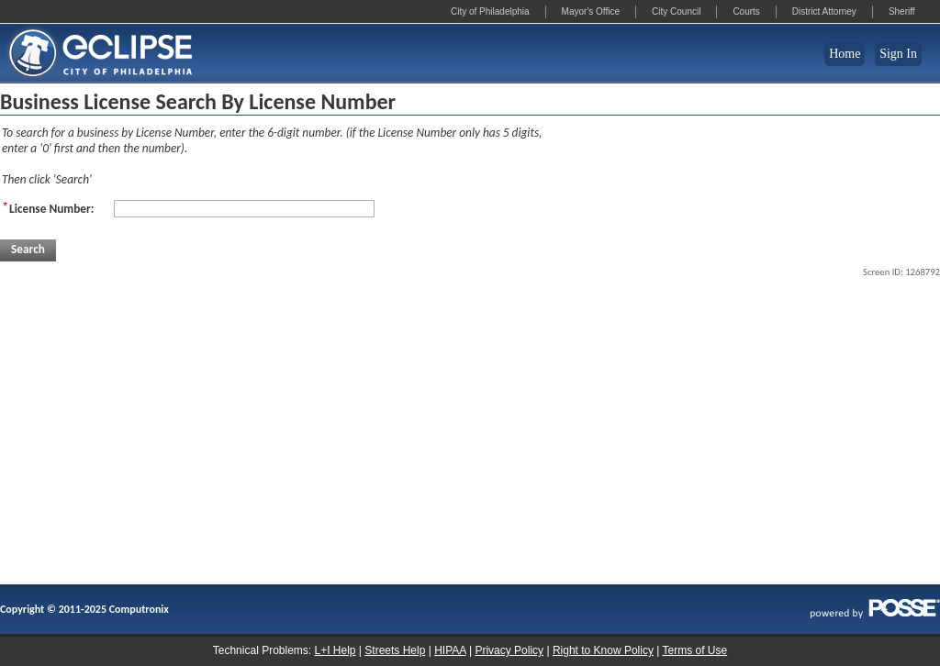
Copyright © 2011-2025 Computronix (84, 609)
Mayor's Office (591, 11)
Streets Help (394, 650)
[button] (28, 250)
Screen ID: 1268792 (901, 272)
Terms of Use (695, 650)
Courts (746, 11)
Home (844, 54)
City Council (676, 11)
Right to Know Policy (603, 650)
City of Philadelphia (490, 11)
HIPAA (449, 650)
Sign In (898, 54)
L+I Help (334, 650)
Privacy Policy (509, 650)
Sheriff (902, 11)
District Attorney (824, 11)
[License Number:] (244, 208)
